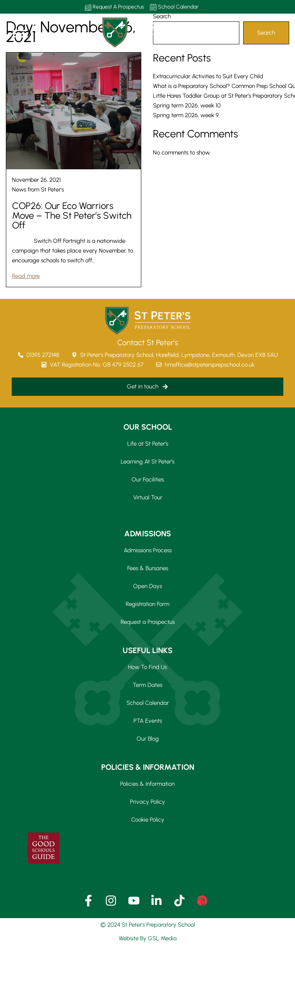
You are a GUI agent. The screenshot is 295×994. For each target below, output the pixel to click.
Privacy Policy (147, 801)
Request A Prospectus (114, 7)
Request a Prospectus (148, 621)
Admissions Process (148, 550)
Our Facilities (148, 479)
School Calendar (174, 7)
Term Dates (147, 684)
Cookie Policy (147, 819)
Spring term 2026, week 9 (186, 115)
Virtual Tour (147, 497)
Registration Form (147, 604)
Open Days (147, 586)
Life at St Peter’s (147, 443)
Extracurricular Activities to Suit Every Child (208, 76)
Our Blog (148, 738)
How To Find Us (147, 667)
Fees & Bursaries (147, 568)
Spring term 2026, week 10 (187, 105)
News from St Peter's (38, 189)
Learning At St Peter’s (147, 461)
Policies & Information (147, 783)
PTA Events (147, 720)
